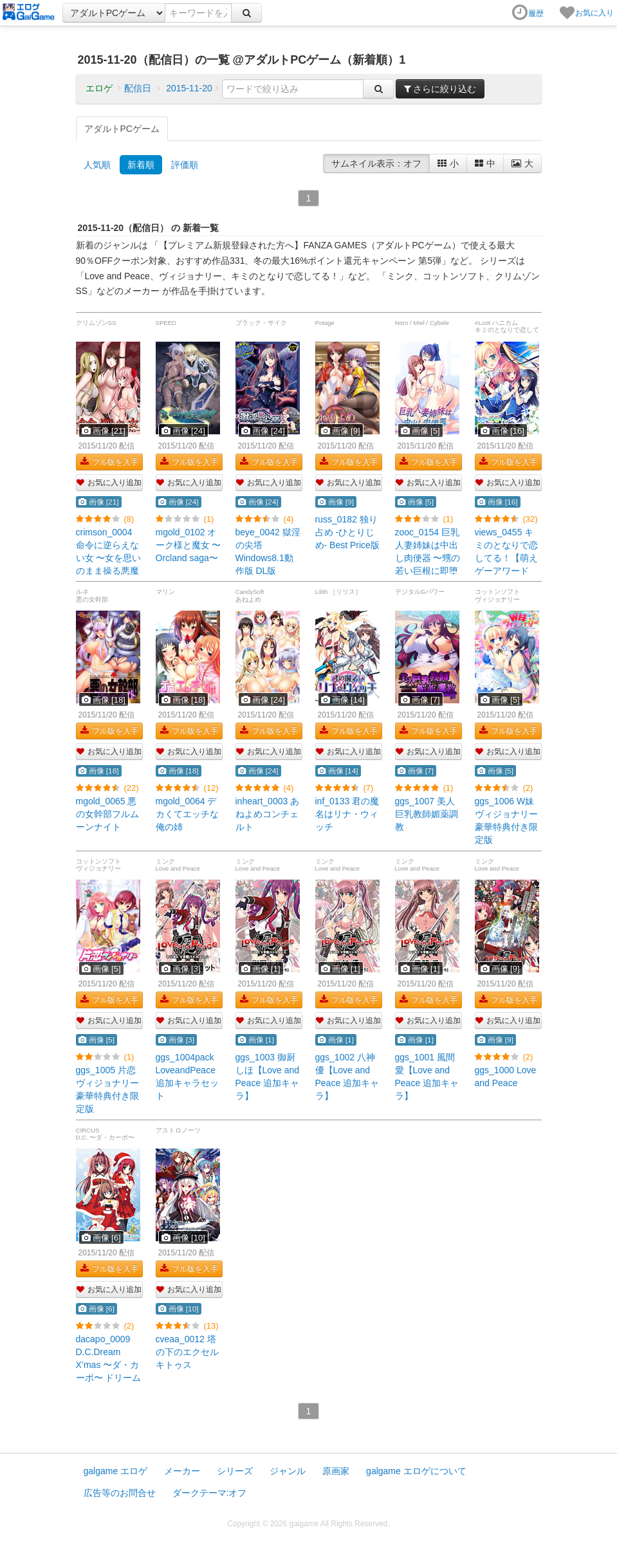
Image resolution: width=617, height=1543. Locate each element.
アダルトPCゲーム (122, 129)
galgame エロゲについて (416, 1471)
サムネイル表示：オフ (376, 163)
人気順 (97, 165)
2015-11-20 (189, 88)
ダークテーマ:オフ (209, 1493)
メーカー (182, 1471)
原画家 (335, 1471)
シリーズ (235, 1471)
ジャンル (288, 1471)
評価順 (184, 165)
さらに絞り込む (440, 89)
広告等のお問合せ (120, 1493)
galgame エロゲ (116, 1471)
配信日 (137, 88)
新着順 (140, 165)
